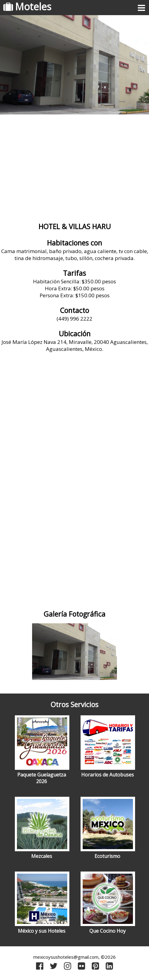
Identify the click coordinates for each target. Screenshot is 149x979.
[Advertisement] (74, 166)
